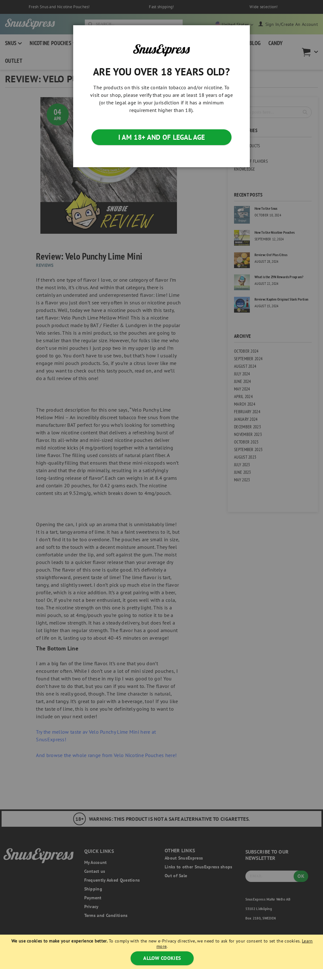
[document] (162, 951)
